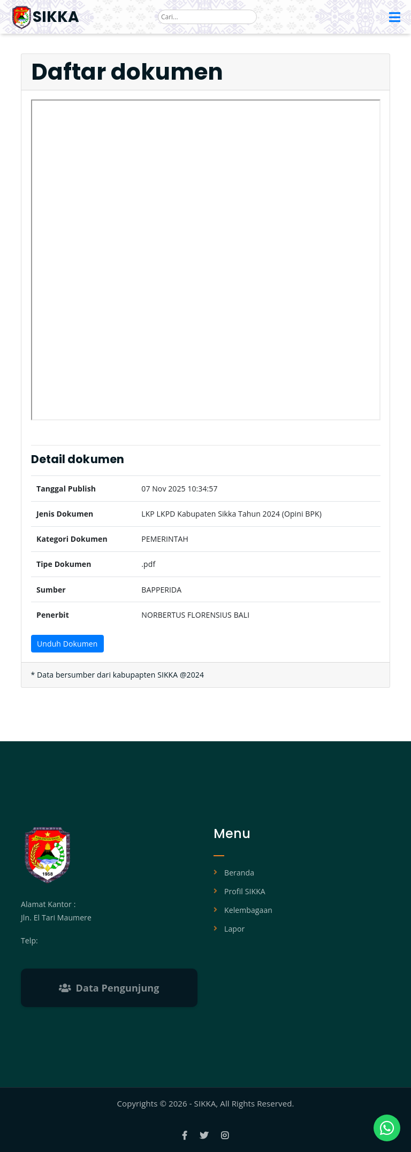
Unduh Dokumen (67, 644)
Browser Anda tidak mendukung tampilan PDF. (205, 259)
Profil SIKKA (244, 891)
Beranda (239, 872)
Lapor (234, 929)
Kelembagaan (248, 910)
